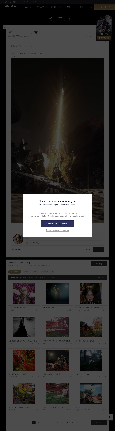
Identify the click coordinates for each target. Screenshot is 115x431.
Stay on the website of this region (57, 230)
